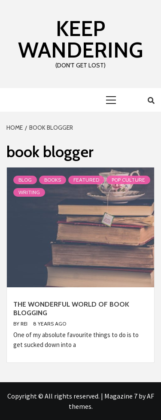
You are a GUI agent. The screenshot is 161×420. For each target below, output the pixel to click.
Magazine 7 (120, 396)
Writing (29, 192)
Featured (86, 180)
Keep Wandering (80, 39)
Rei (25, 323)
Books (52, 180)
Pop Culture (128, 180)
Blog (25, 180)
